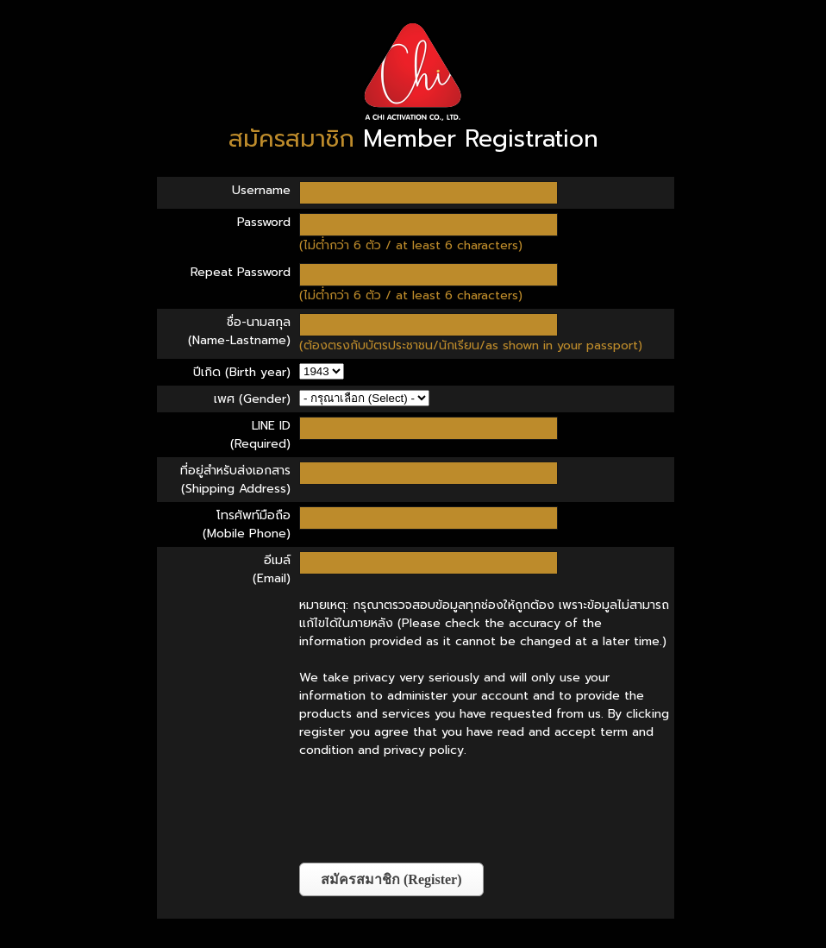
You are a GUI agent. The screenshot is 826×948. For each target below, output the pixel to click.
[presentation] (430, 810)
